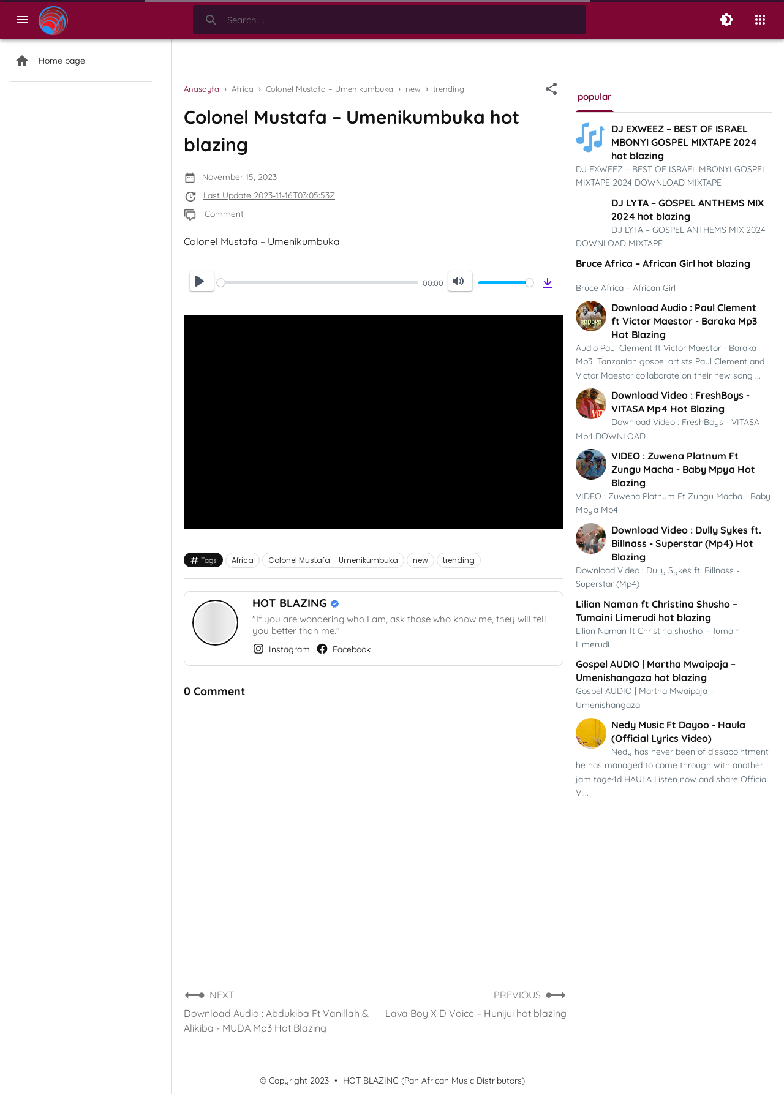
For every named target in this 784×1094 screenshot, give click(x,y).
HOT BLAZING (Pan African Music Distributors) (434, 1080)
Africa (243, 560)
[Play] (202, 281)
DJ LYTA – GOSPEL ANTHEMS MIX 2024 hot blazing (687, 209)
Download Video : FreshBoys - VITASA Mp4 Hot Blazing (680, 402)
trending (459, 560)
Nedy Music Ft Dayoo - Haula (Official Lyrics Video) (678, 731)
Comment (224, 213)
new (420, 560)
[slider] (317, 283)
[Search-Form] (389, 19)
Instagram (281, 649)
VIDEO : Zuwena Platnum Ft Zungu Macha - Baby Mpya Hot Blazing (683, 469)
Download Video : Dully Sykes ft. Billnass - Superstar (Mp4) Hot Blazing (686, 543)
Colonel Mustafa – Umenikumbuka (333, 560)
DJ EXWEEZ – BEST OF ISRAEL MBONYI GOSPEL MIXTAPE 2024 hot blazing (684, 142)
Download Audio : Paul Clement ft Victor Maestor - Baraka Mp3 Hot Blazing (684, 321)
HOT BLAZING (291, 603)
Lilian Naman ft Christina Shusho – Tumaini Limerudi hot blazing (656, 611)
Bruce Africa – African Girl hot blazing (663, 263)
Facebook (343, 649)
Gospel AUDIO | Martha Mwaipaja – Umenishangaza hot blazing (656, 671)
